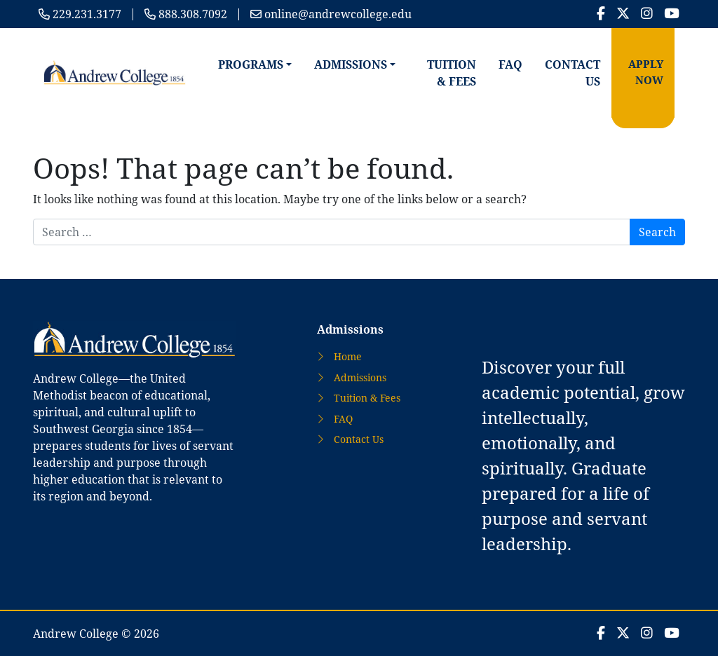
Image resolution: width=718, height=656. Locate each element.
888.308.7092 (192, 14)
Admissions (350, 64)
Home (348, 356)
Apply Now (645, 72)
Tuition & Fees (451, 73)
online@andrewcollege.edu (338, 14)
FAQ (510, 64)
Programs (250, 64)
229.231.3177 (87, 14)
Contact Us (572, 73)
